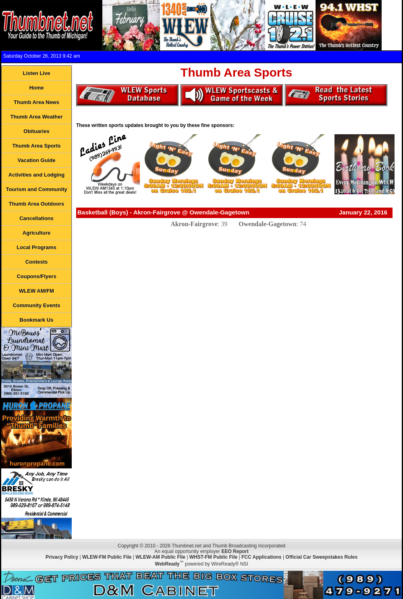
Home (36, 88)
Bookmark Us (37, 320)
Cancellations (36, 218)
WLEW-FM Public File (106, 557)
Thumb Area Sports (36, 146)
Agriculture (36, 233)
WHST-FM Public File (213, 557)
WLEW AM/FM (36, 291)
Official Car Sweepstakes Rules (321, 557)
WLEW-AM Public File (160, 557)
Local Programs (36, 247)
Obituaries (36, 131)
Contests (36, 262)
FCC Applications (261, 557)
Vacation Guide (37, 160)
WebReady (167, 564)
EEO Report (234, 551)
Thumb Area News (36, 102)
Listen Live (36, 73)
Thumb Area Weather (36, 117)
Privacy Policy (62, 557)
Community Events (36, 305)
